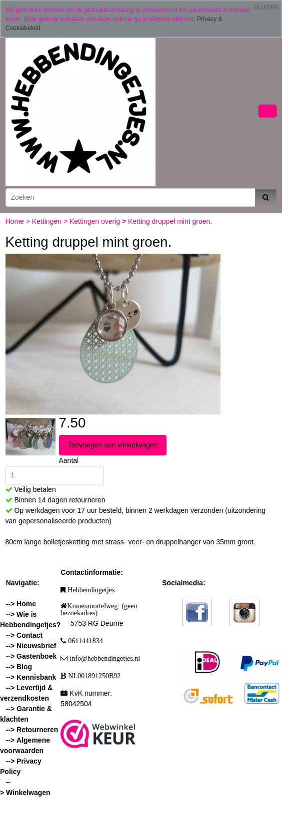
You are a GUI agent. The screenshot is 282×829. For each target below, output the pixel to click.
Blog (24, 667)
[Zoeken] (131, 197)
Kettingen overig (96, 221)
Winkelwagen (28, 793)
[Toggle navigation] (267, 111)
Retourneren (37, 730)
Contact (29, 635)
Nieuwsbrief (36, 646)
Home (16, 221)
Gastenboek (36, 656)
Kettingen (48, 221)
